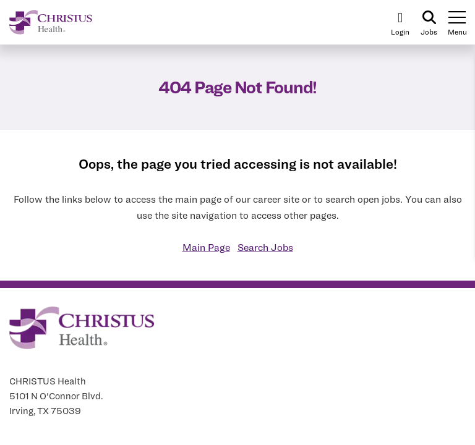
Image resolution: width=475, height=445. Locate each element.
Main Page (206, 247)
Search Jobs (265, 247)
